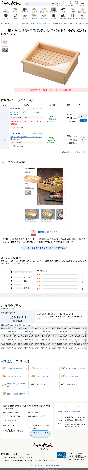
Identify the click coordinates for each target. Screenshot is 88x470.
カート (77, 406)
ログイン (62, 406)
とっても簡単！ (44, 248)
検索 (53, 4)
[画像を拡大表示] (51, 63)
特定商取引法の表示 (53, 465)
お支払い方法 (63, 411)
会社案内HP (26, 454)
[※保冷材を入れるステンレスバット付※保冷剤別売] (5, 49)
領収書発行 (77, 411)
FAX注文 (67, 152)
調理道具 (6, 361)
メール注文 (81, 152)
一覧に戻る (7, 23)
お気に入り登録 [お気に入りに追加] (17, 128)
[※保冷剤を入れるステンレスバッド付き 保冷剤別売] (5, 42)
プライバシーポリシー (35, 465)
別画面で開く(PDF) (44, 232)
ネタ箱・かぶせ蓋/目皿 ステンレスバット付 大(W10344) (26, 137)
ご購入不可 (83, 139)
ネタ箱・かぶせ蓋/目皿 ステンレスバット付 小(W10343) (26, 113)
